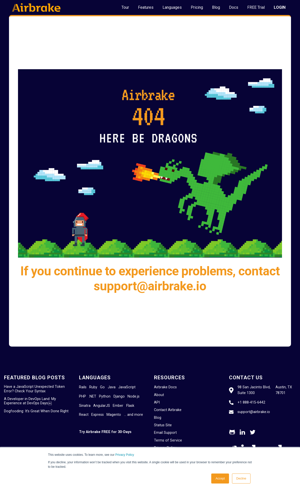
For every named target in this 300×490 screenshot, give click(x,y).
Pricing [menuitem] (197, 7)
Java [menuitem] (112, 387)
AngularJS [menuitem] (101, 406)
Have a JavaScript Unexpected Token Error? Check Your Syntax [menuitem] (34, 389)
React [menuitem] (83, 415)
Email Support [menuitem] (165, 433)
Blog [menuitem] (216, 7)
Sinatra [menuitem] (84, 406)
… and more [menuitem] (133, 415)
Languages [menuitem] (172, 7)
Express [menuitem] (97, 415)
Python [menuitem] (104, 396)
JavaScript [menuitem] (127, 387)
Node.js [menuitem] (134, 396)
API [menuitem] (157, 402)
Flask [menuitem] (130, 406)
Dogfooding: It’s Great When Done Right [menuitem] (36, 411)
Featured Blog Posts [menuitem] (34, 378)
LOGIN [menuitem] (280, 7)
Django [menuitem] (119, 396)
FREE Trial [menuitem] (256, 7)
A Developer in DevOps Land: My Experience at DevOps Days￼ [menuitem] (30, 401)
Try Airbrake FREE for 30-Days (105, 432)
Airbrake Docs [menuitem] (165, 387)
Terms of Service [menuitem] (168, 440)
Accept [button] (220, 478)
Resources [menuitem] (169, 378)
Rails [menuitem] (82, 387)
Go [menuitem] (102, 387)
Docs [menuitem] (233, 7)
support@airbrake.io (254, 412)
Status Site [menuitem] (163, 425)
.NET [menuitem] (92, 396)
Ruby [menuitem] (93, 387)
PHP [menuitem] (82, 396)
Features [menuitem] (146, 7)
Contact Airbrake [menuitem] (168, 410)
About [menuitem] (159, 395)
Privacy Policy (124, 455)
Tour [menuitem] (125, 7)
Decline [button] (241, 478)
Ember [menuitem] (118, 406)
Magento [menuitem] (113, 415)
